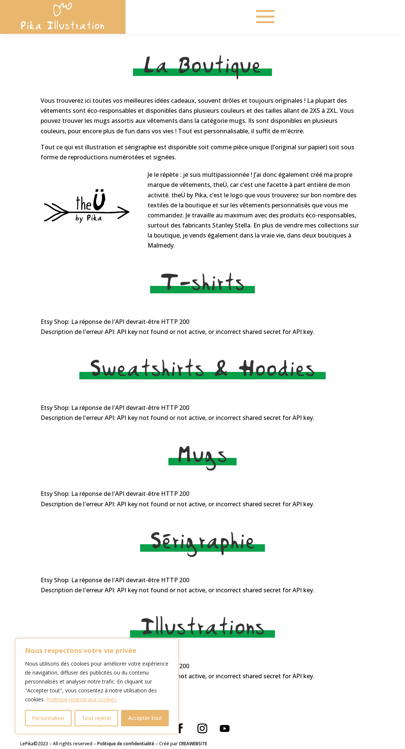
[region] (97, 686)
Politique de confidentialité (125, 743)
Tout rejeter (96, 717)
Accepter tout (145, 717)
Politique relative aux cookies (82, 699)
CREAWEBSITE (193, 743)
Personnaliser (48, 717)
